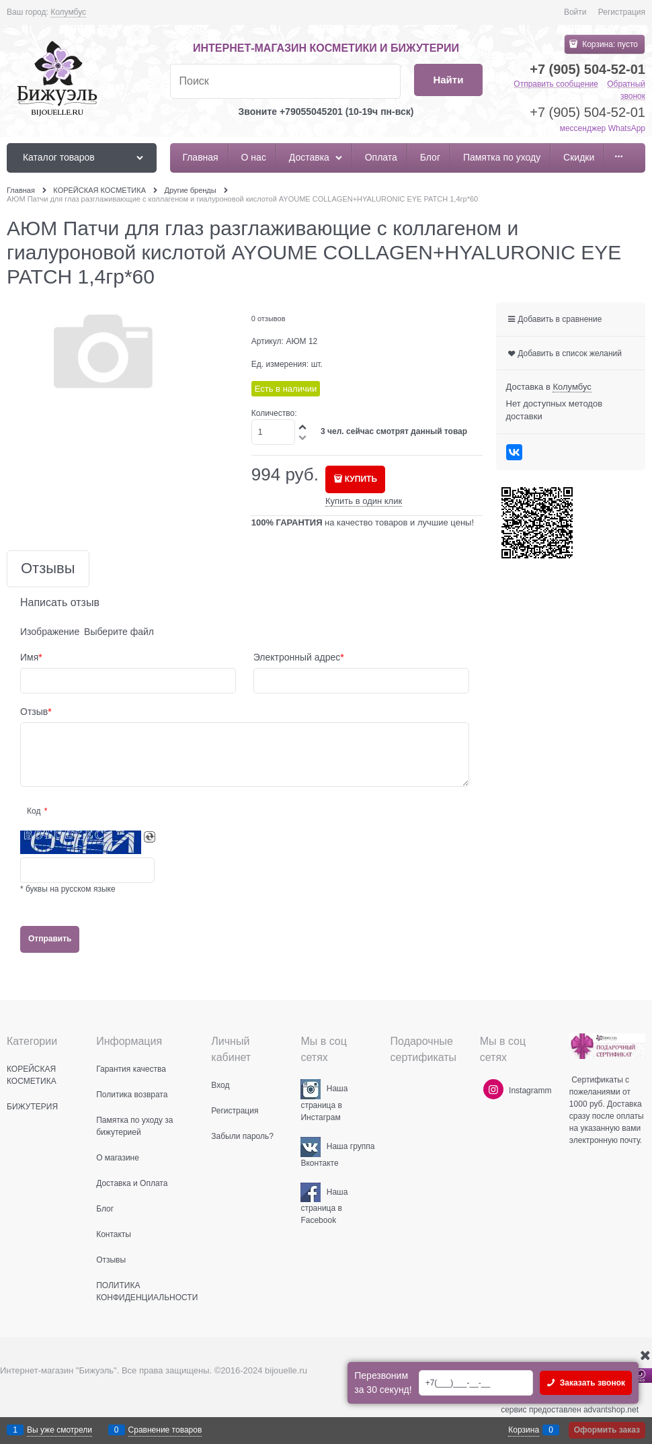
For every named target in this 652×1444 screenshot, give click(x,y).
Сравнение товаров (165, 1430)
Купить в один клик (363, 501)
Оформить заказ (607, 1430)
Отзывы (48, 569)
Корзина (523, 1430)
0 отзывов (268, 318)
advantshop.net (611, 1409)
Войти (575, 12)
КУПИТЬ (361, 479)
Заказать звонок (591, 1383)
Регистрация (621, 12)
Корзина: (609, 44)
